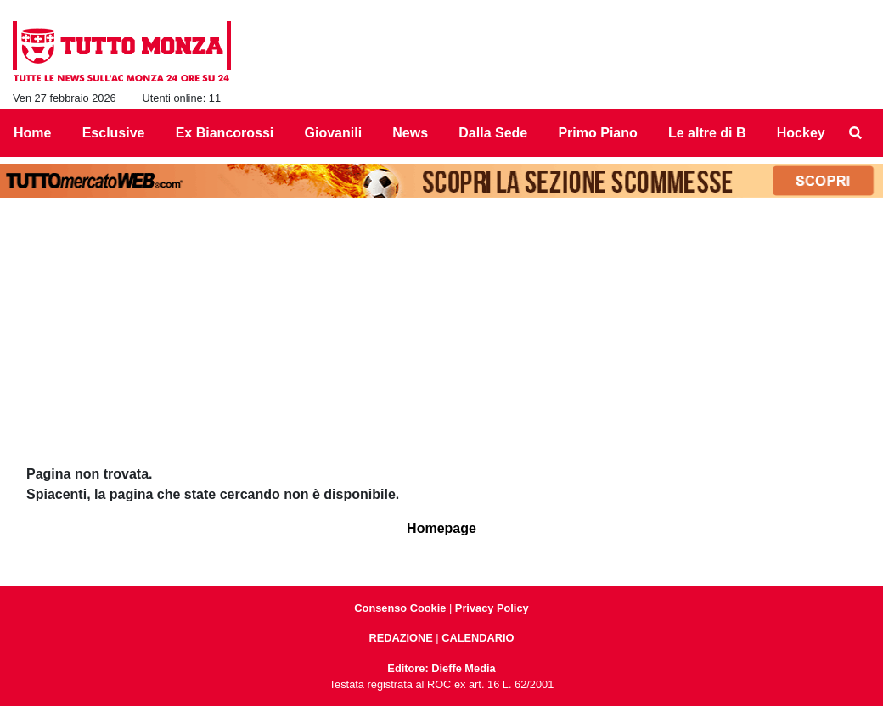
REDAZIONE (400, 637)
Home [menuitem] (32, 133)
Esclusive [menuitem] (113, 133)
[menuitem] (855, 133)
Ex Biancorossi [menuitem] (225, 133)
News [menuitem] (410, 133)
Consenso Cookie (400, 608)
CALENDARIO (478, 637)
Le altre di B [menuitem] (707, 133)
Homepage (441, 528)
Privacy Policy (492, 608)
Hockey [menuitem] (801, 133)
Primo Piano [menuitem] (597, 133)
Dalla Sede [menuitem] (492, 133)
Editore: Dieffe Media (441, 668)
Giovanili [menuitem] (334, 133)
